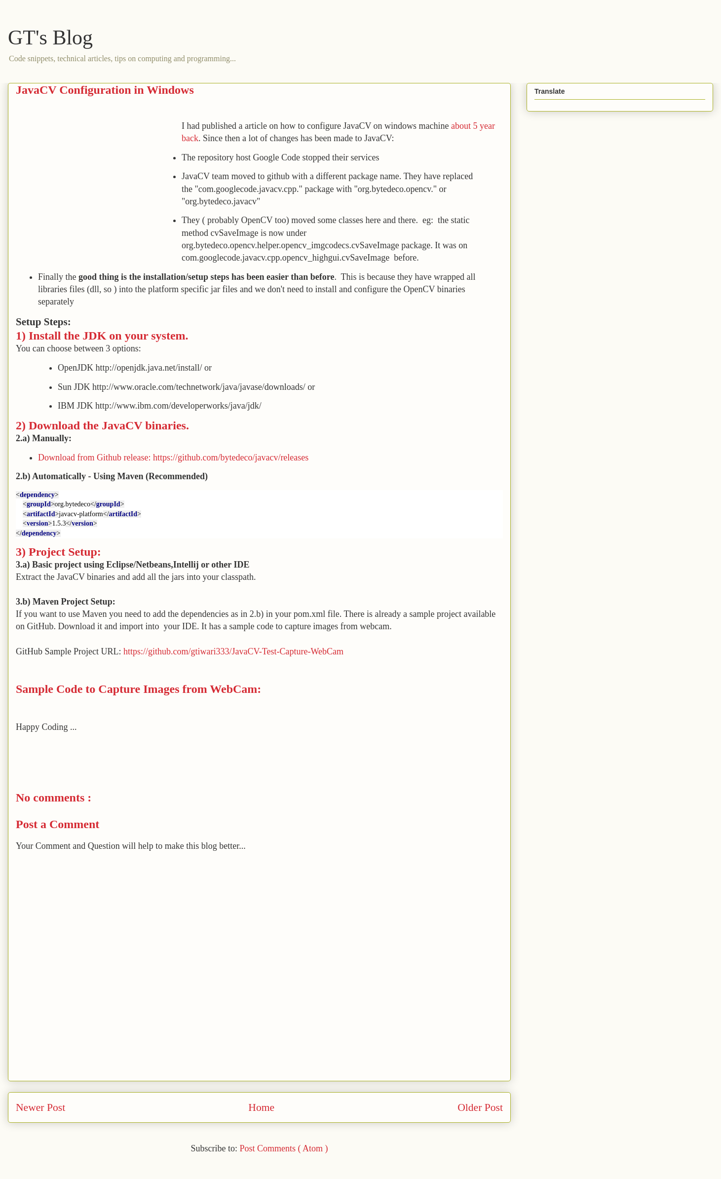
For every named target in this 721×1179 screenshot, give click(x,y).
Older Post (480, 1107)
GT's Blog (50, 37)
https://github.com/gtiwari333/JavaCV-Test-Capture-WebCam (233, 651)
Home (261, 1107)
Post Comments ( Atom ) (283, 1148)
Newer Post (40, 1107)
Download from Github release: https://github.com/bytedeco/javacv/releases (173, 457)
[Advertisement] (99, 189)
